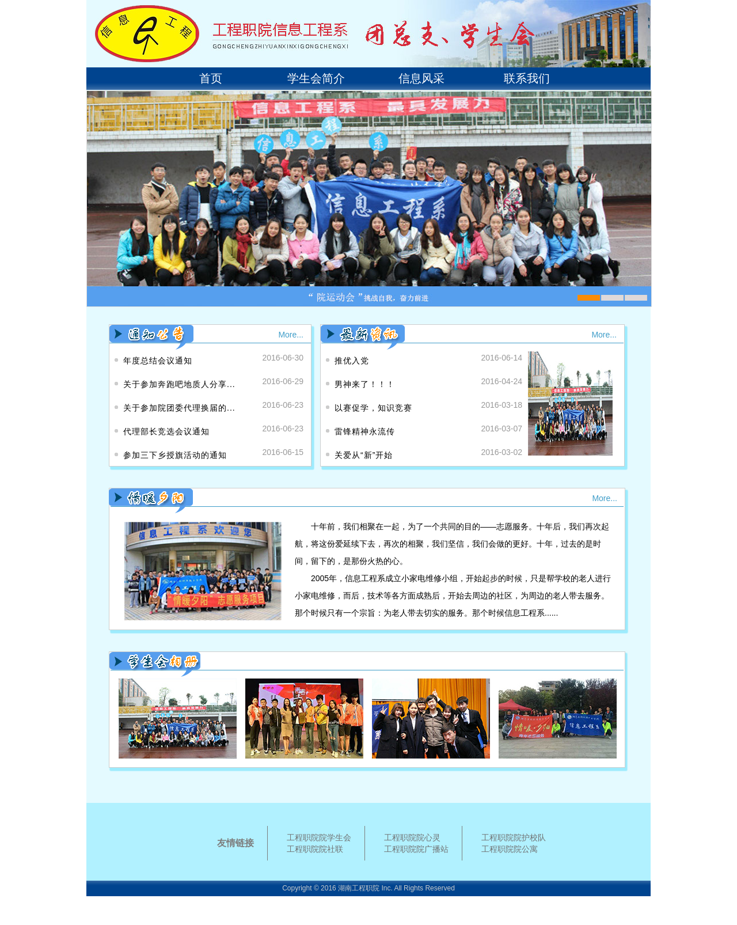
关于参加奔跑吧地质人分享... (179, 384)
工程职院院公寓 (509, 849)
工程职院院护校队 (513, 837)
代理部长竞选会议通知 (166, 431)
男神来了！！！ (365, 384)
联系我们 (527, 78)
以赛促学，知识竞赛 (373, 407)
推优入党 (352, 360)
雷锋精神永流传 (365, 431)
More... (290, 334)
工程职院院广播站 (416, 849)
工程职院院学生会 (319, 837)
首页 (210, 78)
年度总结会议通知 (157, 360)
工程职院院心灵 (412, 837)
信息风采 (421, 78)
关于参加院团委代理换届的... (179, 407)
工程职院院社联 (315, 849)
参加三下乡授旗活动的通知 (175, 455)
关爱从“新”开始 (364, 455)
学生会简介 (316, 78)
